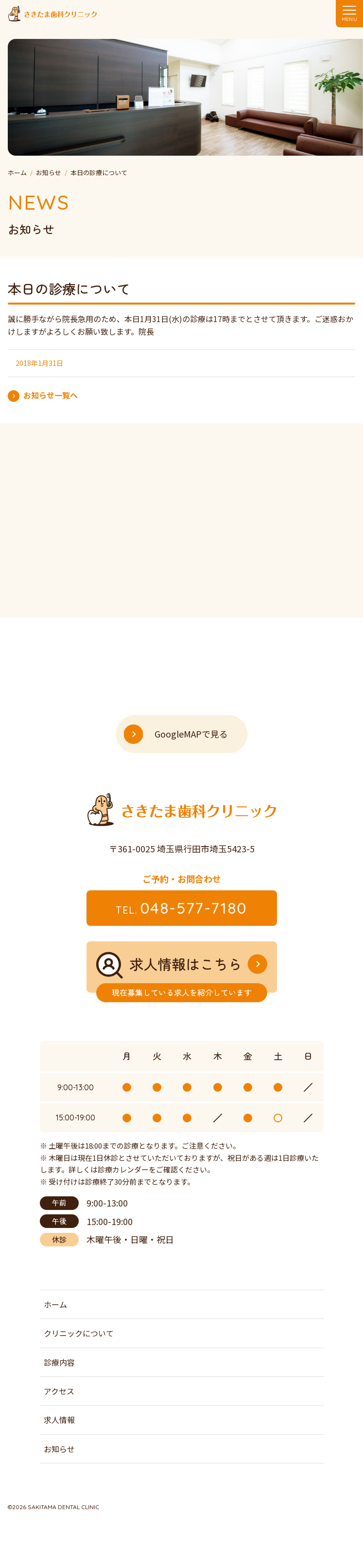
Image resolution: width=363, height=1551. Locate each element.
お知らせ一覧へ (50, 395)
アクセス (59, 1391)
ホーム (55, 1304)
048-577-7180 (181, 908)
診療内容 (59, 1362)
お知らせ (59, 1449)
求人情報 (59, 1419)
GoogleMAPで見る (191, 733)
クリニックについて (79, 1333)
